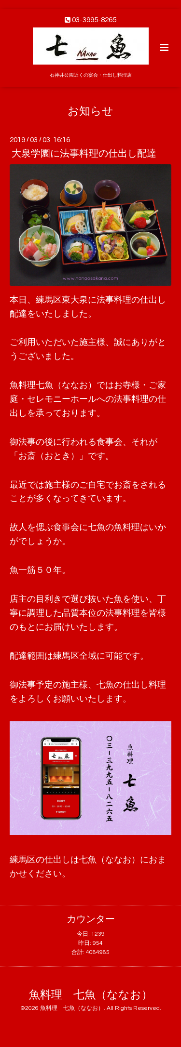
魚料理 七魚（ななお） (91, 994)
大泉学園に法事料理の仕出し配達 (84, 154)
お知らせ (90, 111)
